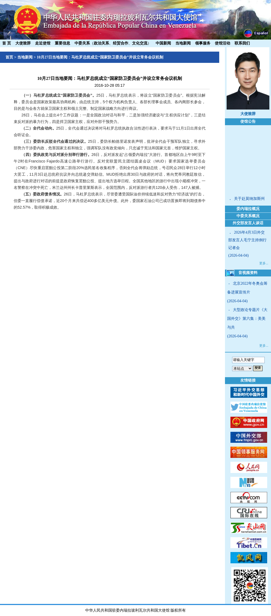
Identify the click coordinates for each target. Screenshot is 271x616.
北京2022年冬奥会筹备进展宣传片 (247, 287)
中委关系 (82, 43)
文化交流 (139, 43)
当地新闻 (183, 43)
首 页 (6, 43)
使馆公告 (248, 121)
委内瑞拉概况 (247, 209)
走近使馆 (42, 43)
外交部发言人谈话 (248, 223)
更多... (263, 263)
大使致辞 (23, 43)
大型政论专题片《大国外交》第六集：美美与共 (247, 318)
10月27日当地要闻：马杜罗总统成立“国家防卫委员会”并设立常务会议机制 (100, 57)
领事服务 (202, 43)
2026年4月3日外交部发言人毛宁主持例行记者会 (247, 240)
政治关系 (101, 43)
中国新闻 (163, 43)
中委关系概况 (247, 216)
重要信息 (62, 43)
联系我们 (242, 43)
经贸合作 (120, 43)
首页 (9, 57)
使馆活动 (222, 43)
